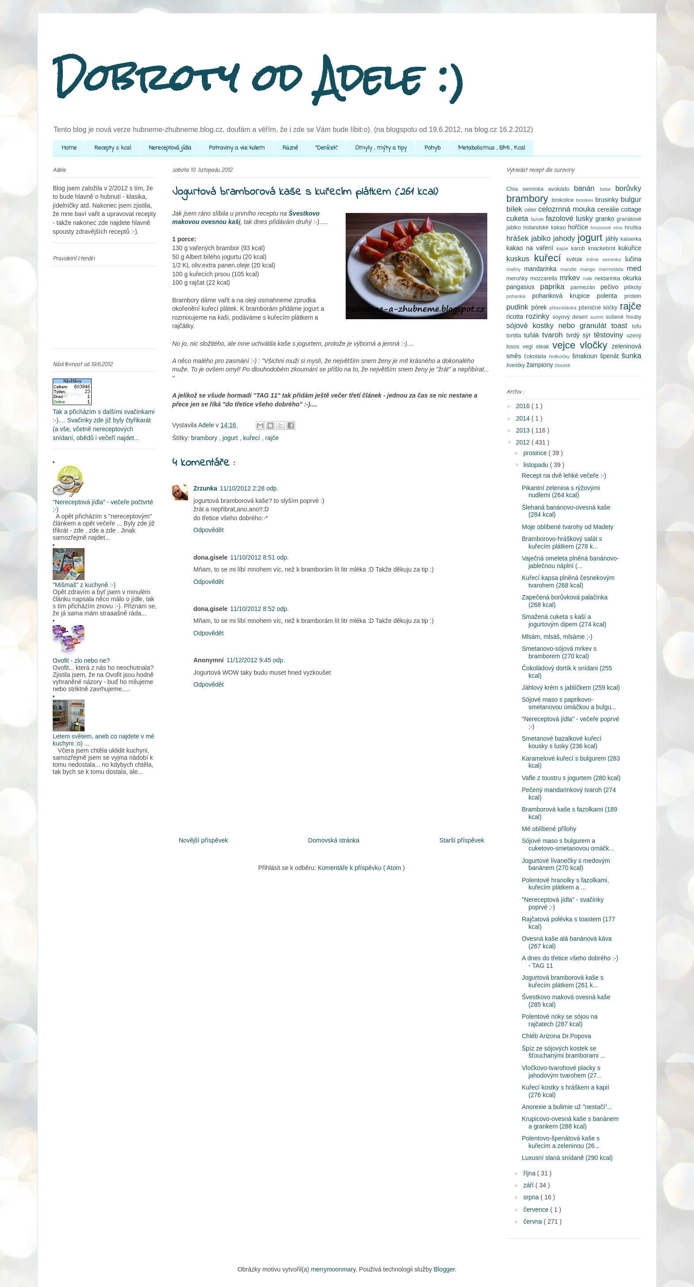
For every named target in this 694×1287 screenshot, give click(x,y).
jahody (565, 238)
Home (69, 148)
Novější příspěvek (203, 840)
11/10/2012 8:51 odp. (259, 557)
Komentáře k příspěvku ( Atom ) (361, 867)
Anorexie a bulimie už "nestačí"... (567, 1106)
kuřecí (252, 437)
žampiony (541, 364)
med (634, 268)
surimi (597, 317)
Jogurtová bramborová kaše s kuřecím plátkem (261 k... (562, 981)
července (536, 1209)
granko (606, 218)
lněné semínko (605, 259)
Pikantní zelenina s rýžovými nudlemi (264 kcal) (561, 491)
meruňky (518, 278)
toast (621, 325)
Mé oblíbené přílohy (549, 828)
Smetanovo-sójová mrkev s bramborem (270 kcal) (559, 652)
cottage (631, 209)
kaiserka (631, 239)
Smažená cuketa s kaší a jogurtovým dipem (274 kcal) (564, 620)
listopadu (536, 464)
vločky (596, 345)
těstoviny (610, 335)
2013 (524, 430)
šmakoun (586, 355)
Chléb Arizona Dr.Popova (556, 1036)
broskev (585, 200)
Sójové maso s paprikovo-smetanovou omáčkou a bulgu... (569, 703)
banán (587, 188)
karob (579, 248)
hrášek (518, 238)
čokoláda (536, 356)
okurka (632, 278)
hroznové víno (607, 227)
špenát (610, 355)
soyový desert (571, 317)
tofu (636, 326)
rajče (271, 437)
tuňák (533, 335)
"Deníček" (327, 148)
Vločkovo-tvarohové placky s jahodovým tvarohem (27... (562, 1071)
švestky (516, 365)
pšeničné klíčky (599, 308)
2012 (524, 442)
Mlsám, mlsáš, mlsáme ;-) (557, 636)
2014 (524, 418)
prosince (535, 452)
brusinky (608, 199)
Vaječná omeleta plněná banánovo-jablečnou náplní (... (570, 562)
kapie (563, 248)
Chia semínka (527, 189)
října (530, 1173)
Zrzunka (205, 488)
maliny (515, 269)
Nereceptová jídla (170, 148)
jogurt (231, 437)
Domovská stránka (333, 840)
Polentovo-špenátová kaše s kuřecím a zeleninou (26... (561, 1142)
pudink (518, 307)
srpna (531, 1197)
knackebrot (603, 248)
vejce (566, 345)
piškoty (632, 287)
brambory (205, 437)
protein (632, 296)
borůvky (628, 188)
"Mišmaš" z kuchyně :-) (84, 584)
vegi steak (537, 347)
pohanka (519, 296)
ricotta (516, 316)
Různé (290, 148)
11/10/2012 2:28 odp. (249, 488)
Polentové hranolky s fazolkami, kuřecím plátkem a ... (565, 884)
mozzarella (545, 278)
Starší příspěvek (462, 840)
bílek (515, 209)
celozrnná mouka (568, 209)
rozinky (539, 316)
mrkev (570, 278)
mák (588, 278)
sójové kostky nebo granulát (558, 325)
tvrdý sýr (580, 335)
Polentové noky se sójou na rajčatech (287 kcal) (560, 1020)
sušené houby (623, 317)
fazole (538, 219)
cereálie (609, 209)
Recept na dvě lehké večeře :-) (564, 475)
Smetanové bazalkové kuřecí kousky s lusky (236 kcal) (561, 742)
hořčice (579, 227)
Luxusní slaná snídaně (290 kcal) (567, 1157)
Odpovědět (208, 529)
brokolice (563, 200)
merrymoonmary (333, 1269)
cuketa (518, 218)
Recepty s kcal (112, 148)
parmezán (586, 287)
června (533, 1221)
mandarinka (542, 268)
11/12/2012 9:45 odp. (255, 660)
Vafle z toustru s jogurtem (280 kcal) (571, 777)
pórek (540, 307)
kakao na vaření (531, 247)
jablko (542, 238)
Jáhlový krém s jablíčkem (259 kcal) (571, 687)
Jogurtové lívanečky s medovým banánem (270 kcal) (566, 864)
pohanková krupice (564, 295)
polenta (610, 295)
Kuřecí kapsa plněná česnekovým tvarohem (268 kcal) (568, 581)
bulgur (631, 199)
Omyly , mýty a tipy (381, 148)
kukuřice (629, 247)
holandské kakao (545, 227)
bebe (607, 189)
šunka (631, 356)
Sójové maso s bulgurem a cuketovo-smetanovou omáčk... (568, 844)
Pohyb (432, 148)
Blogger (444, 1269)
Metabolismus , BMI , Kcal (491, 148)
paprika (555, 286)
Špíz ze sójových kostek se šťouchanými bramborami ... (563, 1052)
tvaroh (554, 335)
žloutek (562, 365)
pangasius (523, 286)
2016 (524, 406)
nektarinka (608, 278)
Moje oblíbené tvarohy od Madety (567, 526)
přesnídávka (563, 307)
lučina (633, 259)
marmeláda (613, 269)
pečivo (612, 286)
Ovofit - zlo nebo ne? (81, 660)
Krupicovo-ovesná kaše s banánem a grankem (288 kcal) (570, 1122)
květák (577, 259)
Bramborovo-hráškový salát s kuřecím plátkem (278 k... (562, 542)
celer (531, 210)
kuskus (520, 259)
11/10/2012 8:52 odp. (259, 608)
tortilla (515, 335)
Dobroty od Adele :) (259, 77)
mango (589, 269)
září (529, 1185)
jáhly (613, 238)
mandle (570, 269)
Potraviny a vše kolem (237, 148)
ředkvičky (560, 356)
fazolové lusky (570, 218)
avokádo (561, 189)
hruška (633, 227)
